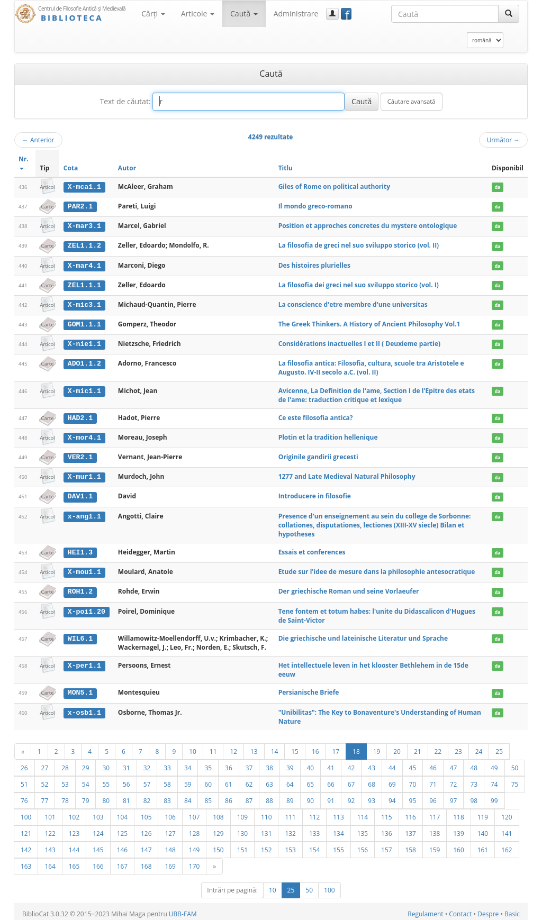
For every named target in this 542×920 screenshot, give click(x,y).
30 (106, 764)
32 (147, 764)
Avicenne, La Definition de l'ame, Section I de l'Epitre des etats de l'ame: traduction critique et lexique (376, 393)
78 (65, 797)
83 (167, 797)
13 (254, 747)
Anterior (38, 139)
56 (126, 780)
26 (24, 764)
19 (377, 747)
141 (506, 829)
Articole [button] (197, 13)
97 (453, 797)
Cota (71, 167)
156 (362, 846)
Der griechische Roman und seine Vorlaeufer (348, 588)
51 (24, 780)
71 (433, 780)
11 (213, 747)
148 (170, 846)
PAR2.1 (80, 206)
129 (218, 829)
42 (351, 764)
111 (290, 813)
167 (122, 862)
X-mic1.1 (84, 389)
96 (433, 797)
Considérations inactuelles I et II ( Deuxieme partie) (359, 342)
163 (26, 862)
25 (499, 747)
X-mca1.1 (84, 187)
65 (310, 780)
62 (249, 780)
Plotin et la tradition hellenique (328, 435)
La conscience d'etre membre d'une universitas (353, 303)
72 (453, 780)
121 (26, 829)
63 (269, 780)
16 (315, 747)
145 (98, 846)
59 (188, 780)
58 (167, 780)
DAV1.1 (80, 494)
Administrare (296, 13)
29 (85, 764)
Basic (512, 910)
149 (194, 846)
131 (266, 829)
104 (122, 813)
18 (356, 747)
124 (98, 829)
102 (74, 813)
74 (494, 780)
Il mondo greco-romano (315, 206)
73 (473, 780)
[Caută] (508, 14)
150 (218, 846)
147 (146, 846)
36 (228, 764)
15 (295, 747)
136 (386, 829)
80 (106, 797)
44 (392, 764)
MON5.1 (80, 689)
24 (479, 747)
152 (266, 846)
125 (122, 829)
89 (290, 797)
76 (24, 797)
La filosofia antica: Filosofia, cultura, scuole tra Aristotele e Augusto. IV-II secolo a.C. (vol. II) (371, 366)
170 (194, 862)
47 (453, 764)
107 (194, 813)
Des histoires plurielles (314, 264)
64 (290, 780)
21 (417, 747)
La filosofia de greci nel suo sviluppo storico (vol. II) (358, 244)
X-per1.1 (84, 662)
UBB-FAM (183, 910)
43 (371, 764)
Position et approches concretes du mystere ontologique (367, 225)
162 (506, 846)
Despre (488, 910)
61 (228, 780)
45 (413, 764)
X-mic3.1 (84, 303)
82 (147, 797)
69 (392, 780)
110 (266, 813)
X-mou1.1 (84, 569)
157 (386, 846)
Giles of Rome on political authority (334, 186)
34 (188, 764)
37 (249, 764)
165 (74, 862)
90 (310, 797)
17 (335, 747)
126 (146, 829)
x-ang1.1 (84, 513)
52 (45, 780)
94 (392, 797)
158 (410, 846)
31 (126, 764)
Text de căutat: (125, 101)
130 (242, 829)
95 (413, 797)
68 (371, 780)
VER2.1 (80, 455)
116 (410, 813)
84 (188, 797)
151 (242, 846)
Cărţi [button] (153, 13)
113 (338, 813)
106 (170, 813)
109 (242, 813)
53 (65, 780)
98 (473, 797)
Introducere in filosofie (314, 493)
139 (458, 829)
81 (126, 797)
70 (413, 780)
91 (331, 797)
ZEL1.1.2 (84, 245)
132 (290, 829)
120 (506, 813)
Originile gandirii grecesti (318, 454)
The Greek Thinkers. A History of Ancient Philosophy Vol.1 (369, 322)
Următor (503, 139)
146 (122, 846)
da (497, 187)
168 (146, 862)
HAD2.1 (80, 416)
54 (85, 780)
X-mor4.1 (84, 435)
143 (49, 846)
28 (65, 764)
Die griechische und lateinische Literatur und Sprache (363, 634)
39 (290, 764)
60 (208, 780)
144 (74, 846)
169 (170, 862)
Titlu (285, 167)
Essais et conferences (312, 549)
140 (482, 829)
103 (98, 813)
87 (249, 797)
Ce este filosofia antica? (315, 415)
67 (351, 780)
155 (338, 846)
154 (314, 846)
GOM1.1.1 (84, 322)
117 (434, 813)
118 (458, 813)
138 (434, 829)
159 (434, 846)
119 (482, 813)
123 (74, 829)
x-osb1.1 (84, 709)
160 (458, 846)
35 (208, 764)
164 (49, 862)
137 (410, 829)
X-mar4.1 (84, 264)
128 (194, 829)
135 (362, 829)
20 (397, 747)
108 (218, 813)
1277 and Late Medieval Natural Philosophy (346, 474)
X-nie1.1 (84, 342)
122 (49, 829)
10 (192, 747)
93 (371, 797)
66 (331, 780)
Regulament (425, 910)
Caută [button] (244, 13)
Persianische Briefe (308, 689)
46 (433, 764)
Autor (127, 167)
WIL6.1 (80, 635)
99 (494, 797)
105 (146, 813)
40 (310, 764)
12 (233, 747)
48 (473, 764)
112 (314, 813)
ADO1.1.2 (84, 362)
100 (26, 813)
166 (98, 862)
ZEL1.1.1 (84, 284)
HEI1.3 (80, 549)
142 (26, 846)
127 (170, 829)
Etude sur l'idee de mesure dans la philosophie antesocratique (376, 568)
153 (290, 846)
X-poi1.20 (86, 608)
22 (438, 747)
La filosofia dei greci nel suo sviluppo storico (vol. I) (358, 283)
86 (228, 797)
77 (45, 797)
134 (338, 829)
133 (314, 829)
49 (494, 764)
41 (331, 764)
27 (45, 764)
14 (274, 747)
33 (167, 764)
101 (49, 813)
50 (515, 764)
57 (147, 780)
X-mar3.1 (84, 225)
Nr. (24, 162)
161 (482, 846)
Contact (460, 910)
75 (515, 780)
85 (208, 797)
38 (269, 764)
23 (458, 747)
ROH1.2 (80, 588)
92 (351, 797)
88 (269, 797)
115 (386, 813)
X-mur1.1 (84, 474)
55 (106, 780)
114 (362, 813)
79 (85, 797)
